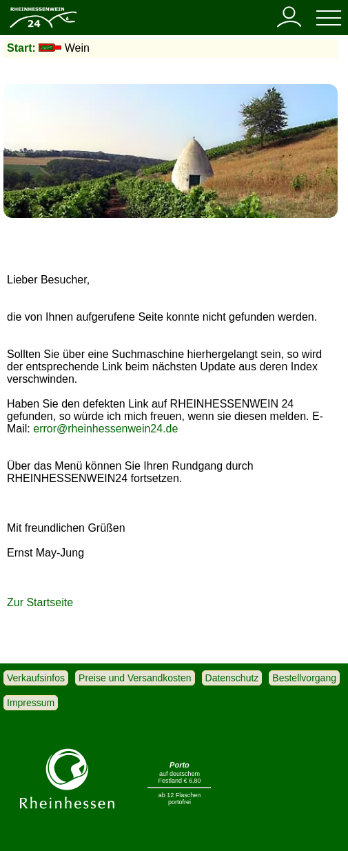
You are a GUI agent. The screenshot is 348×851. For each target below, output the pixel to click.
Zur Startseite (40, 602)
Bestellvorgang (304, 677)
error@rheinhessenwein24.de (105, 428)
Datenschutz (232, 677)
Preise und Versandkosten (135, 677)
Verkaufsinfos (36, 677)
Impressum (30, 702)
